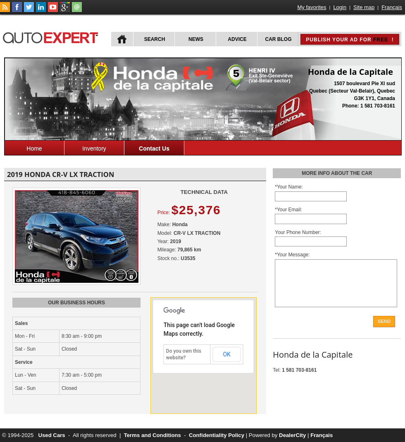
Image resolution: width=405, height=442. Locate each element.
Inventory (94, 148)
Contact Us (154, 148)
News (195, 39)
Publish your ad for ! (349, 40)
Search (154, 39)
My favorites (312, 7)
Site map (363, 7)
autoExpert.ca (52, 37)
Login (339, 7)
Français (391, 7)
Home (34, 148)
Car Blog (278, 39)
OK (226, 354)
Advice (237, 39)
